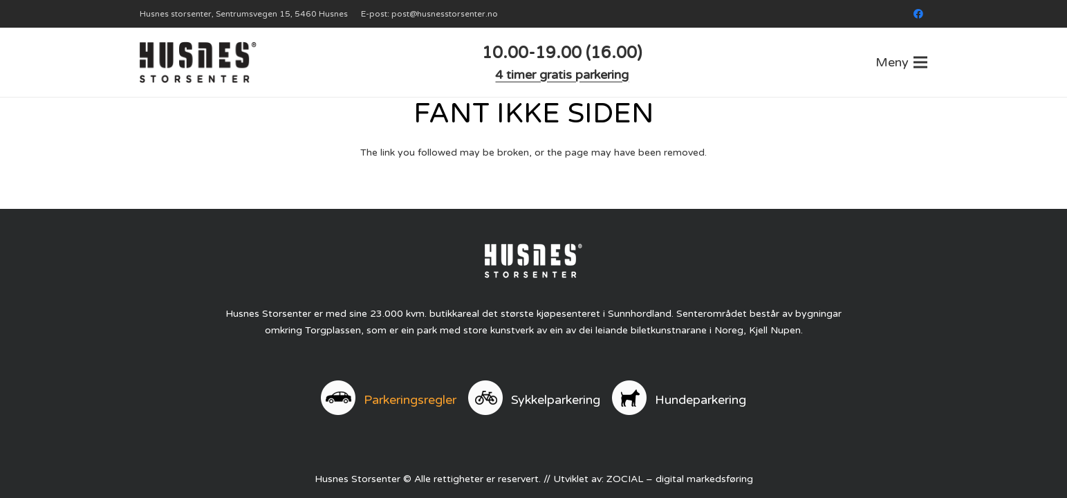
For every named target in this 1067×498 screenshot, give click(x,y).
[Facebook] (918, 14)
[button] (901, 62)
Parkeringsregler (410, 399)
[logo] (198, 62)
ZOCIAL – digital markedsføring (679, 479)
